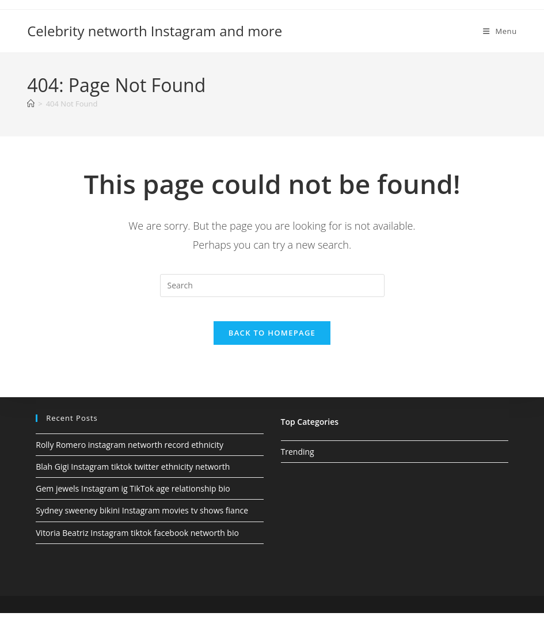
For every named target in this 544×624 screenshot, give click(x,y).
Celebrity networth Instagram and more (154, 30)
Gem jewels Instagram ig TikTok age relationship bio (133, 499)
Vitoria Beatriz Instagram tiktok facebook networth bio (137, 543)
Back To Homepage (272, 343)
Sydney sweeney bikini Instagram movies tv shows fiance (142, 521)
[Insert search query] (272, 285)
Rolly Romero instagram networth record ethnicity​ (129, 455)
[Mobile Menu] (500, 31)
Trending (297, 462)
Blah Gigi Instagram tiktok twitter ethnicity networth (133, 477)
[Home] (31, 103)
